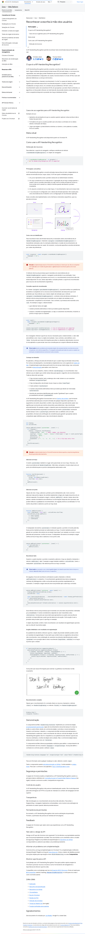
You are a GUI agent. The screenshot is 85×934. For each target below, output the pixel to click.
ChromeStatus (33, 892)
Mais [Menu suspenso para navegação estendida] (49, 2)
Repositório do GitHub (35, 889)
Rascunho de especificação (37, 887)
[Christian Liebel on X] (34, 59)
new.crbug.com (53, 852)
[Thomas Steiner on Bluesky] (60, 59)
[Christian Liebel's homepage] (42, 59)
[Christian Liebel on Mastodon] (38, 59)
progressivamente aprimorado (35, 727)
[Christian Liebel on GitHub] (36, 59)
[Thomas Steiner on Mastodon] (58, 59)
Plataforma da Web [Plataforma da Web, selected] (7, 10)
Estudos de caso (40, 2)
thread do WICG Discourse (59, 870)
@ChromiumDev (30, 872)
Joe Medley (48, 915)
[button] (9, 75)
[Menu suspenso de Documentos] (33, 2)
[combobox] (65, 1)
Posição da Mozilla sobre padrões (39, 906)
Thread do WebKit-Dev (36, 903)
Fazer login (80, 2)
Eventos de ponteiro (63, 398)
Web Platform (13, 7)
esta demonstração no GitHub (52, 764)
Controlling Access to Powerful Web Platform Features (60, 778)
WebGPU (27, 10)
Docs (4, 7)
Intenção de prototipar (36, 901)
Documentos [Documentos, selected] (27, 2)
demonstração (37, 367)
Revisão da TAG (33, 898)
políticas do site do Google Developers (38, 927)
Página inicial (29, 18)
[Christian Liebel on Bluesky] (40, 59)
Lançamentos (18, 10)
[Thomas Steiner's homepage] (62, 59)
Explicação (32, 884)
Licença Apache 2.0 (65, 925)
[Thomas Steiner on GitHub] (53, 59)
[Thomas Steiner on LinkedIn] (56, 59)
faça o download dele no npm (60, 766)
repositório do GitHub (66, 840)
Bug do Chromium (34, 895)
